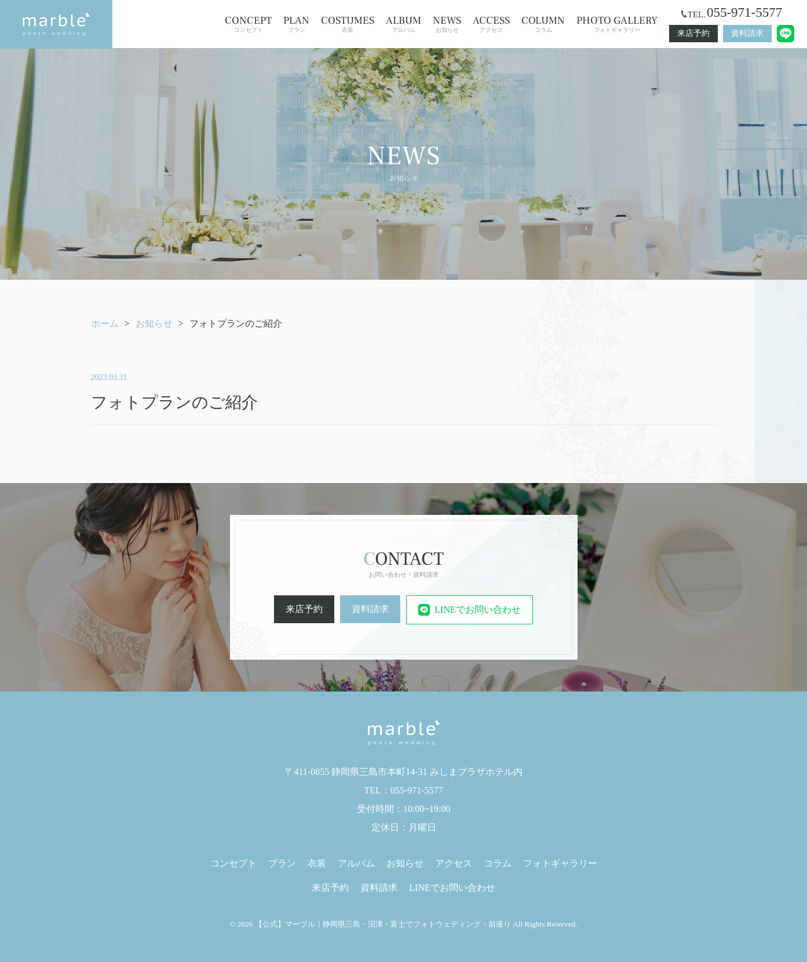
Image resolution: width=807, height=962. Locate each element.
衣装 (347, 24)
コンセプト (248, 24)
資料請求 (747, 33)
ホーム (105, 323)
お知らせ (447, 24)
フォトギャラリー (617, 24)
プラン (296, 24)
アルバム (403, 24)
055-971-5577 (744, 12)
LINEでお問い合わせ (469, 610)
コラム (543, 24)
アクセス (491, 24)
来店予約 (693, 33)
